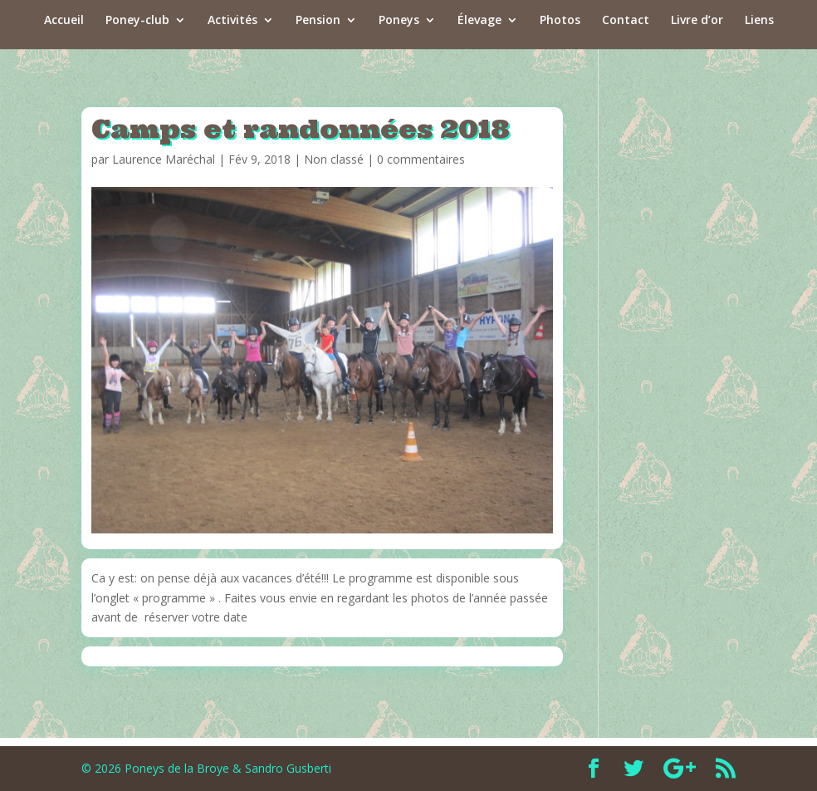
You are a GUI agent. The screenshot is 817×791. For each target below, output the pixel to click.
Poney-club (137, 20)
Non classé (334, 159)
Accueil (64, 20)
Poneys (399, 20)
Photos (560, 20)
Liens (759, 20)
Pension (318, 20)
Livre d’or (697, 20)
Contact (625, 20)
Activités (232, 20)
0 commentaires (421, 159)
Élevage (479, 20)
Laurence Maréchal (163, 159)
